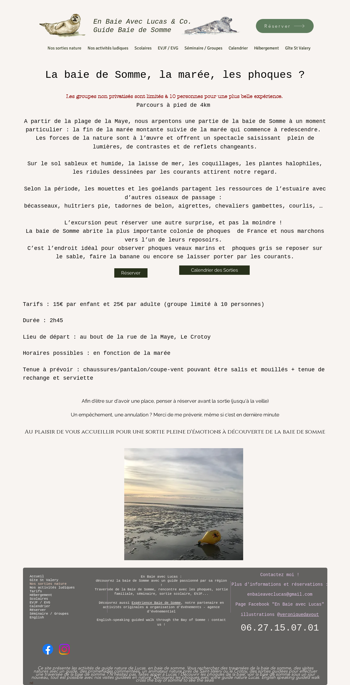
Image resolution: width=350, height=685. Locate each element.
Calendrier (40, 606)
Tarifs (36, 591)
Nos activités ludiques (51, 587)
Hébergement (41, 595)
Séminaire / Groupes (49, 614)
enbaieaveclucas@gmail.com (279, 594)
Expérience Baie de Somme (156, 603)
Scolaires (39, 599)
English (37, 617)
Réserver (38, 610)
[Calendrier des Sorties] (214, 270)
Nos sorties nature (48, 584)
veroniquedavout (299, 614)
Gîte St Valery (44, 580)
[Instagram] (64, 649)
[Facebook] (48, 649)
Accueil (37, 576)
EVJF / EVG (40, 602)
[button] (183, 504)
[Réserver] (285, 26)
